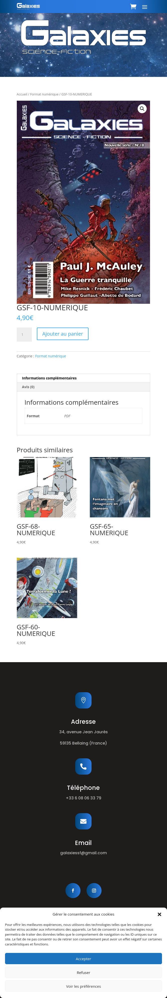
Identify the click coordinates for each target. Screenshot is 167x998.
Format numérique (44, 94)
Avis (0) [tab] (28, 386)
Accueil (22, 94)
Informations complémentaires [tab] (49, 378)
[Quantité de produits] (24, 335)
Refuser (83, 972)
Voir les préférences (83, 986)
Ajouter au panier (62, 333)
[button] (159, 914)
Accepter (83, 958)
